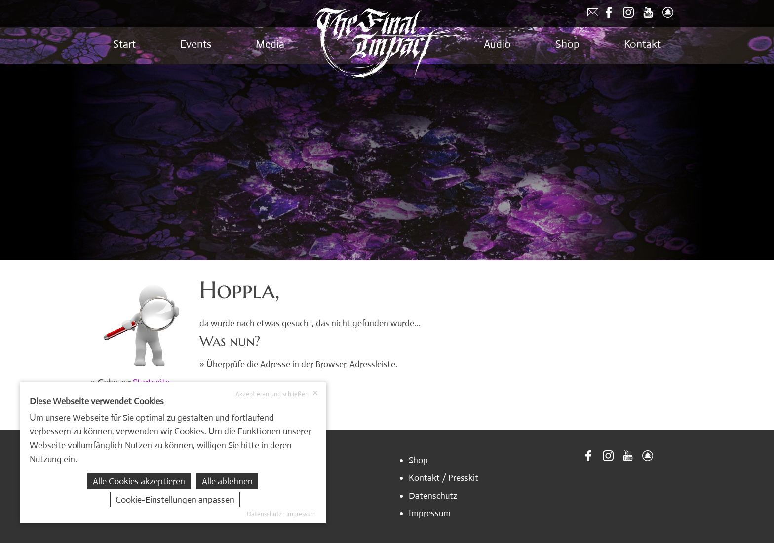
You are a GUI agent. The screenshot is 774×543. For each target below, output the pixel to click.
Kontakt (642, 44)
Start (124, 44)
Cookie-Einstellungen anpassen (175, 499)
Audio (497, 44)
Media (270, 44)
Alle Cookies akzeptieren (139, 481)
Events (195, 44)
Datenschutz (433, 495)
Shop (567, 44)
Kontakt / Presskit (443, 477)
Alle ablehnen (227, 481)
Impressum (430, 513)
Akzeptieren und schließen (276, 393)
